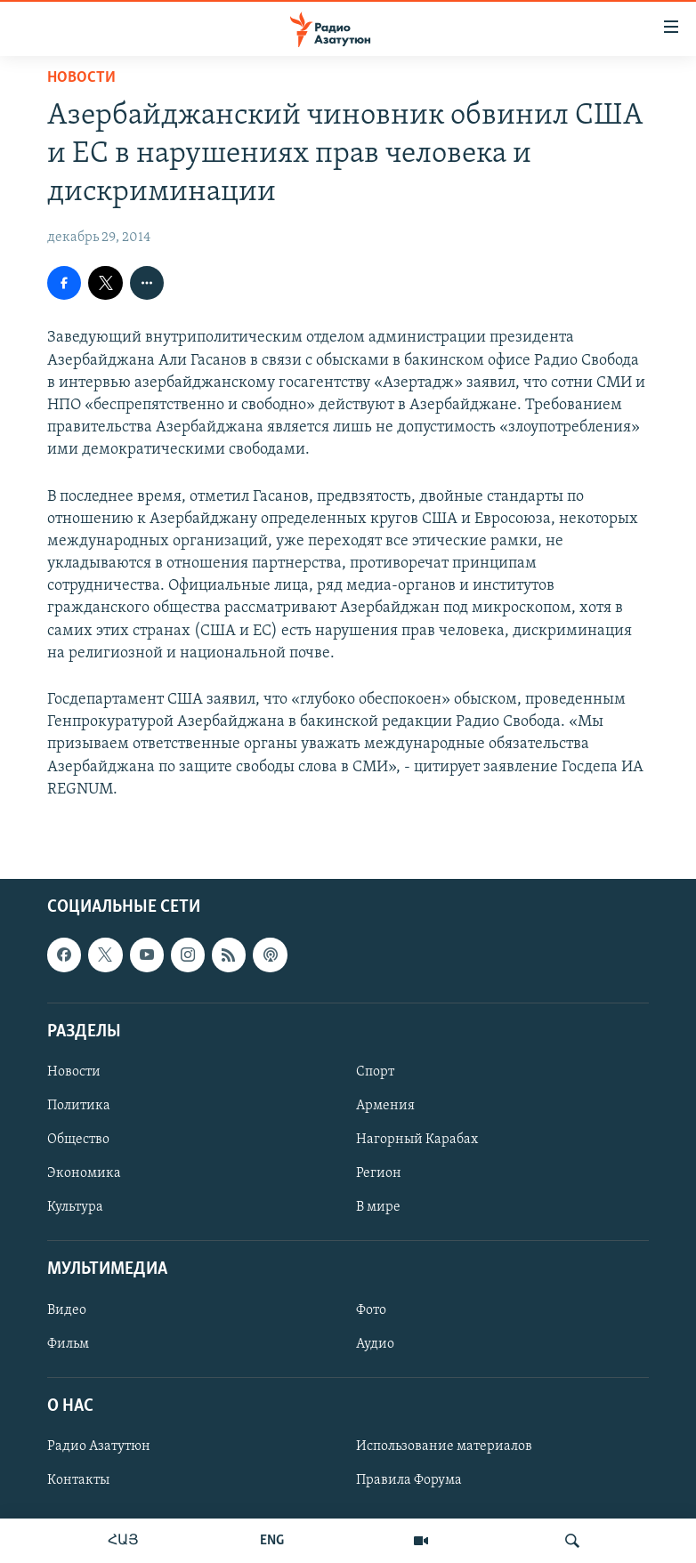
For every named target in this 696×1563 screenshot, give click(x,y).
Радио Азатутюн (98, 1446)
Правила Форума (409, 1480)
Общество (78, 1139)
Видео (66, 1309)
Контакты (78, 1480)
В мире (378, 1207)
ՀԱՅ (123, 1541)
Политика (78, 1106)
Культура (75, 1207)
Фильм (68, 1344)
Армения (385, 1106)
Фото (371, 1309)
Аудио (375, 1344)
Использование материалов (444, 1446)
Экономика (84, 1173)
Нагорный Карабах (417, 1139)
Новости (81, 77)
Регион (378, 1173)
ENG (272, 1541)
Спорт (375, 1072)
